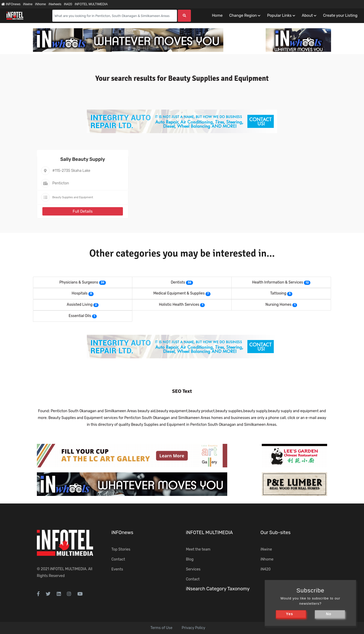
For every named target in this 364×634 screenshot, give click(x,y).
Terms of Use (161, 628)
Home (217, 15)
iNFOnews (10, 4)
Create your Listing (340, 15)
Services (193, 569)
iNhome (40, 4)
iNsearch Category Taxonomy (218, 589)
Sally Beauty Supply (82, 159)
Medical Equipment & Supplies (178, 293)
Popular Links (279, 15)
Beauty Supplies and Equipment (72, 197)
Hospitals (80, 293)
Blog (190, 559)
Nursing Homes (278, 304)
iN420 (68, 4)
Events (117, 569)
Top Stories (120, 549)
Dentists (178, 282)
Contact (118, 559)
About (307, 15)
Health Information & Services (277, 282)
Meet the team (198, 549)
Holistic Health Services (179, 304)
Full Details (83, 211)
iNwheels (55, 4)
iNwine (27, 4)
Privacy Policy (193, 628)
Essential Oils (80, 316)
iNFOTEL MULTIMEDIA (91, 4)
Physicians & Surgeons (78, 282)
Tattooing (278, 293)
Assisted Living (80, 304)
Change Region (243, 15)
